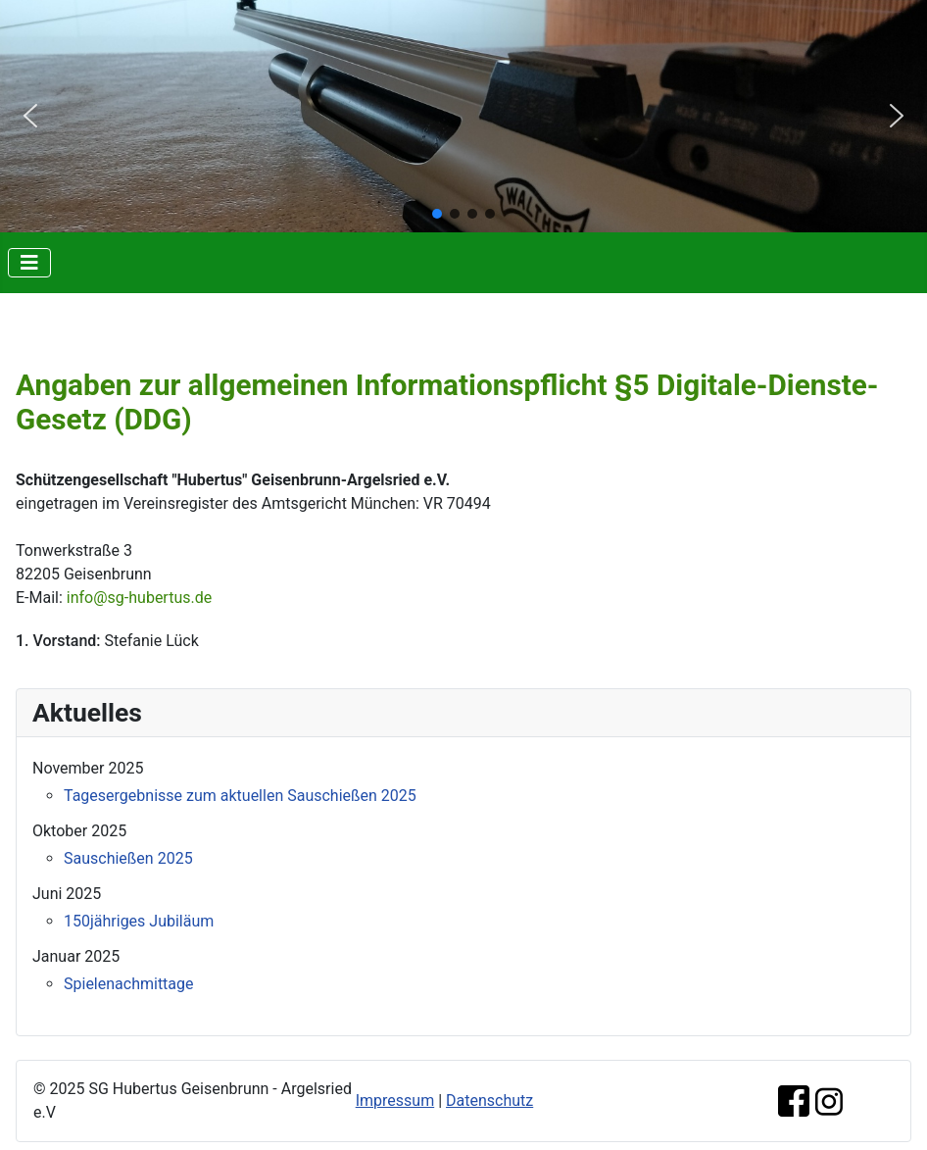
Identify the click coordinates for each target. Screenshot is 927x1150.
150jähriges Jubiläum (139, 921)
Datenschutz (489, 1100)
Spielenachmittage (129, 984)
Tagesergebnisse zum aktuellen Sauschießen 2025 (240, 795)
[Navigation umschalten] (29, 262)
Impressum (395, 1100)
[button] (30, 115)
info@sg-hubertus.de (139, 597)
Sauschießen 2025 (128, 858)
